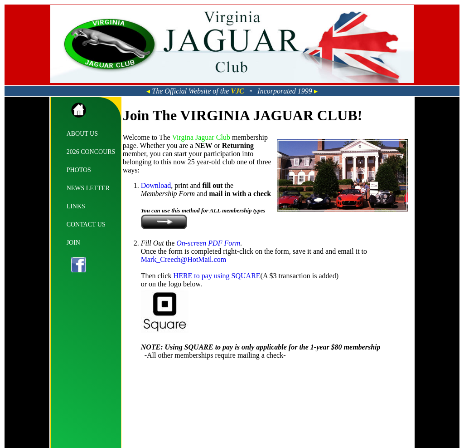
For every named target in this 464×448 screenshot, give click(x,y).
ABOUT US (82, 133)
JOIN (73, 242)
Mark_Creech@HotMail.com (183, 259)
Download (156, 185)
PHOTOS (79, 170)
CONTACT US (86, 224)
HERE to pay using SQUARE (217, 276)
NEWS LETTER (88, 188)
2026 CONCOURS (91, 151)
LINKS (76, 206)
